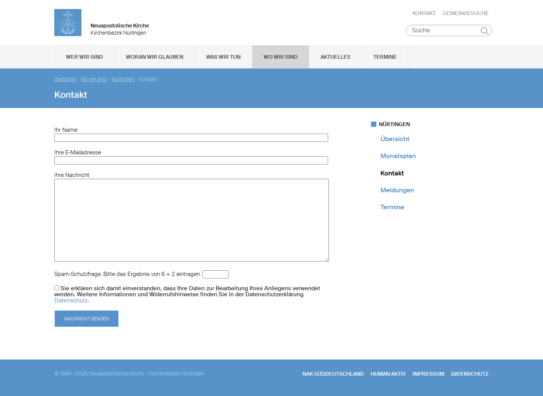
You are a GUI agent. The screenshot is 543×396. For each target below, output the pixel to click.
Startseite (65, 79)
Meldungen (397, 190)
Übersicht (395, 139)
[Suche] (449, 30)
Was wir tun (223, 56)
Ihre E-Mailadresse (77, 152)
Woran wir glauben (154, 56)
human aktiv (388, 373)
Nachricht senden (86, 319)
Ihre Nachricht (71, 175)
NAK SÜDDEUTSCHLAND (333, 373)
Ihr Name (65, 130)
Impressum (428, 373)
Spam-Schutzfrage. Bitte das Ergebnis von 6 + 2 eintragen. (127, 274)
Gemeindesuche (466, 13)
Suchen (485, 31)
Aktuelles (335, 56)
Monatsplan (398, 156)
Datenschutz (70, 300)
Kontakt (424, 13)
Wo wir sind (281, 56)
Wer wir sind (84, 56)
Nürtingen (123, 79)
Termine (385, 56)
